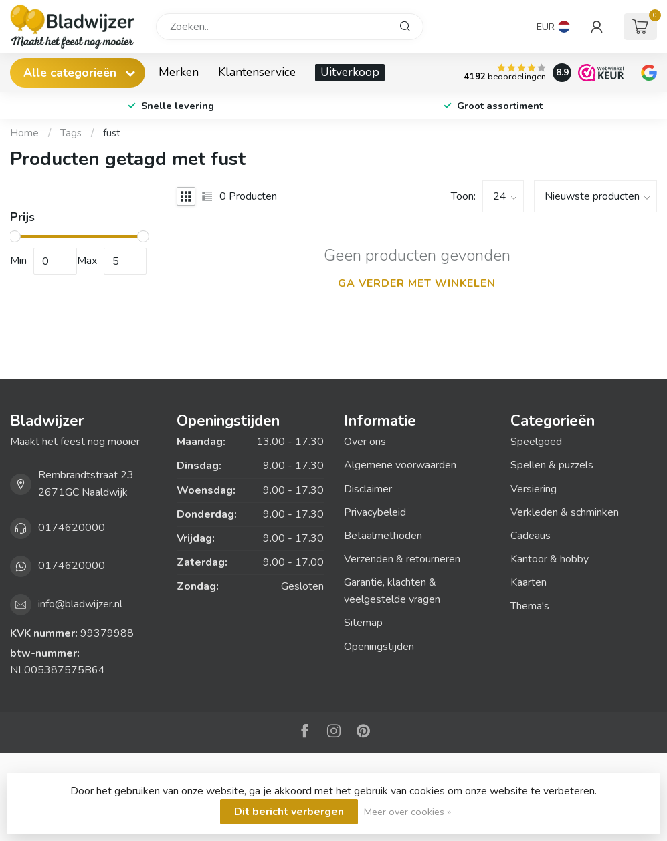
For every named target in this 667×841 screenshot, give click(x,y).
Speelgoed (536, 441)
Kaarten (528, 582)
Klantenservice (257, 72)
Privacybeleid (375, 512)
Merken (179, 72)
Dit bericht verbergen (289, 811)
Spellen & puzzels (551, 465)
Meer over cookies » (407, 811)
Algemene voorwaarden (400, 465)
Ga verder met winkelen (417, 283)
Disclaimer (368, 489)
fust (111, 133)
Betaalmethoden (383, 535)
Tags (71, 133)
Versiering (533, 489)
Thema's (529, 606)
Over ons (365, 441)
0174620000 (71, 527)
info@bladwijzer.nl (80, 604)
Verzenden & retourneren (402, 559)
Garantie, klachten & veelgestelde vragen (392, 591)
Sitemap (363, 622)
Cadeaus (530, 535)
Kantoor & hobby (549, 559)
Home (24, 133)
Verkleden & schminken (564, 512)
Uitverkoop (349, 72)
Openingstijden (379, 646)
